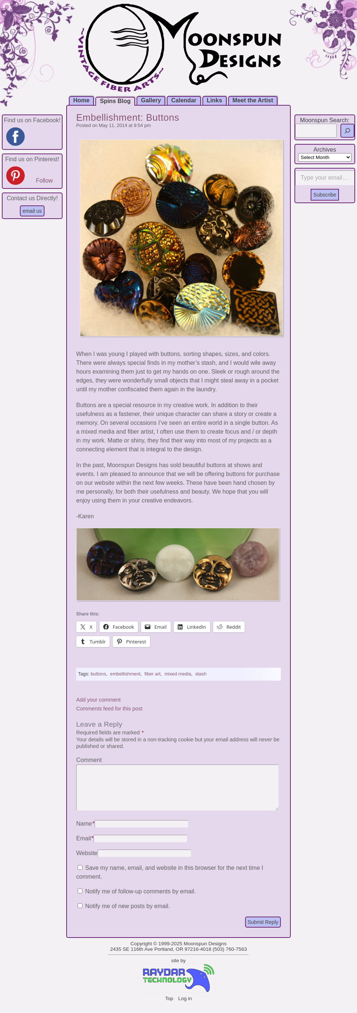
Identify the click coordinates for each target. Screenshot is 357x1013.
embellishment (125, 674)
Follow (44, 180)
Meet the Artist (253, 100)
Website (87, 862)
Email (84, 847)
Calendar (183, 100)
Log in (185, 1007)
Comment (89, 760)
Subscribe (324, 195)
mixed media (178, 674)
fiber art (152, 674)
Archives (325, 150)
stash (200, 674)
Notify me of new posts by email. (127, 915)
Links (214, 100)
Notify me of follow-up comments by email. (140, 900)
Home (81, 100)
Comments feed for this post (109, 709)
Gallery (151, 100)
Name (85, 832)
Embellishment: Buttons (127, 117)
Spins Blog (115, 101)
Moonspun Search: (324, 120)
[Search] (347, 131)
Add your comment (98, 700)
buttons (98, 674)
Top (169, 1007)
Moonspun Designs (205, 952)
